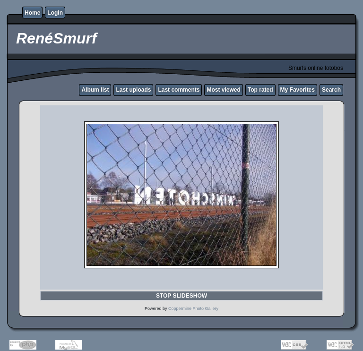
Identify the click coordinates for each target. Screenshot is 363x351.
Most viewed (223, 89)
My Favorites (297, 89)
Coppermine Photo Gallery (193, 308)
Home (32, 12)
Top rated (260, 89)
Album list (95, 89)
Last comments (178, 89)
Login (55, 12)
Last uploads (133, 89)
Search (331, 89)
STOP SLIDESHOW (181, 295)
